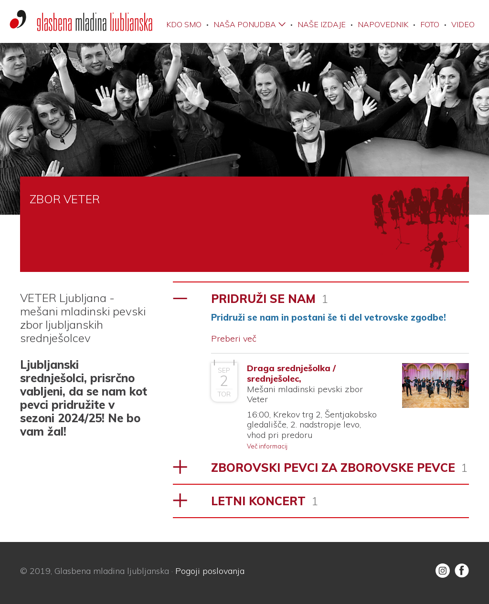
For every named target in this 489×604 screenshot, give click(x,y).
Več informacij (267, 446)
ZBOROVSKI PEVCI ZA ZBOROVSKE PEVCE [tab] (339, 467)
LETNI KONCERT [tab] (264, 501)
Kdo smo (184, 24)
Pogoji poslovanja (209, 570)
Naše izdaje (322, 24)
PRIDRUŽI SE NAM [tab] (269, 299)
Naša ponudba (244, 24)
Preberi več (233, 338)
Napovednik (383, 24)
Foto (429, 24)
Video (463, 24)
